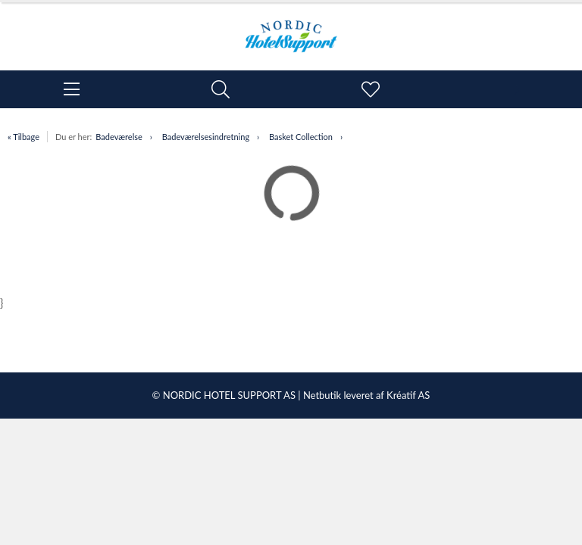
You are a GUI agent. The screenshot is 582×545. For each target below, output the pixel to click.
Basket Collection (301, 137)
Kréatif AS (408, 395)
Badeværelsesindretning (205, 137)
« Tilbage (23, 137)
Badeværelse (118, 137)
